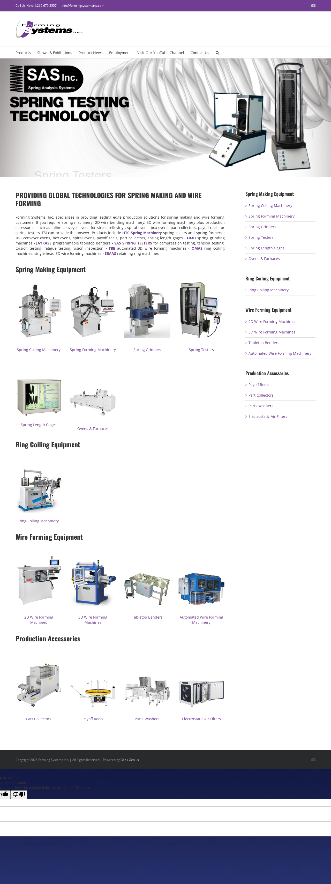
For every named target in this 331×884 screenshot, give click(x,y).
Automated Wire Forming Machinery (201, 620)
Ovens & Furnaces (93, 428)
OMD (191, 237)
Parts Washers (147, 718)
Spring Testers (201, 349)
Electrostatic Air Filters (201, 718)
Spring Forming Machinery (93, 349)
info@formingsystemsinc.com (83, 5)
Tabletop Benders (147, 617)
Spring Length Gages (39, 424)
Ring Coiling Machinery (39, 520)
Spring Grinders (147, 349)
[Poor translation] (19, 794)
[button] (217, 52)
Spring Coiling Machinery (39, 349)
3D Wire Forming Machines (92, 620)
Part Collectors (38, 718)
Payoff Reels (92, 718)
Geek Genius (130, 759)
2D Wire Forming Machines (38, 620)
